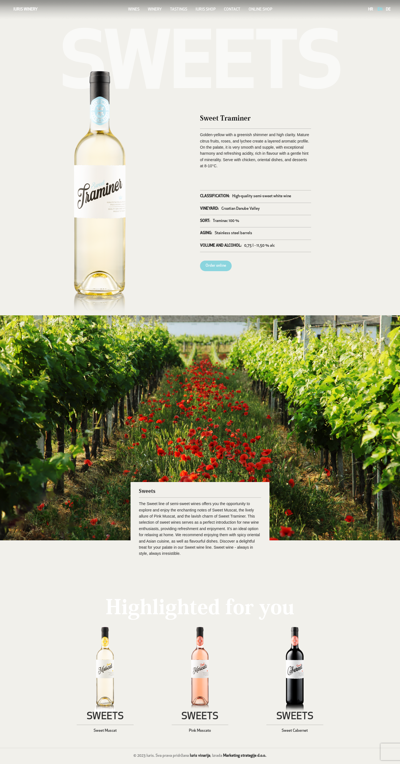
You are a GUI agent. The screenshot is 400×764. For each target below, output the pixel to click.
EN (380, 10)
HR (370, 10)
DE (388, 10)
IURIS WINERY (25, 10)
